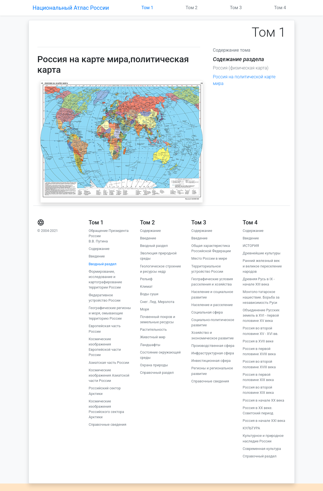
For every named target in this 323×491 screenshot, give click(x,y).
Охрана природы (154, 365)
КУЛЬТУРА (251, 428)
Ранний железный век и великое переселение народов (262, 266)
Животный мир (153, 337)
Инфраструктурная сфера (212, 353)
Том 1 (147, 7)
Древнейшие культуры (261, 253)
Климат (146, 286)
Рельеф (146, 279)
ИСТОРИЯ (251, 246)
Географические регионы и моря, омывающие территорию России (110, 313)
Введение (97, 256)
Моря (144, 309)
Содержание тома (231, 50)
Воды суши (149, 294)
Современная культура (262, 449)
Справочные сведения (107, 424)
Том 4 (280, 7)
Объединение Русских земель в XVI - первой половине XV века (261, 315)
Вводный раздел (102, 264)
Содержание (99, 249)
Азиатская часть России (109, 362)
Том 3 (236, 7)
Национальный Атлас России (71, 7)
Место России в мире (209, 258)
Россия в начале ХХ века (263, 400)
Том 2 (192, 7)
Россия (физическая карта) (240, 68)
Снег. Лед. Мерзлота (157, 302)
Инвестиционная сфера (211, 361)
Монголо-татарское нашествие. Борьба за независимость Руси (261, 297)
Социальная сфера (207, 312)
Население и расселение (212, 305)
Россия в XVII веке (258, 341)
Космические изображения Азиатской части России (109, 375)
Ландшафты (150, 345)
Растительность (153, 329)
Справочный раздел (157, 372)
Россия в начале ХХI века (264, 421)
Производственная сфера (212, 346)
